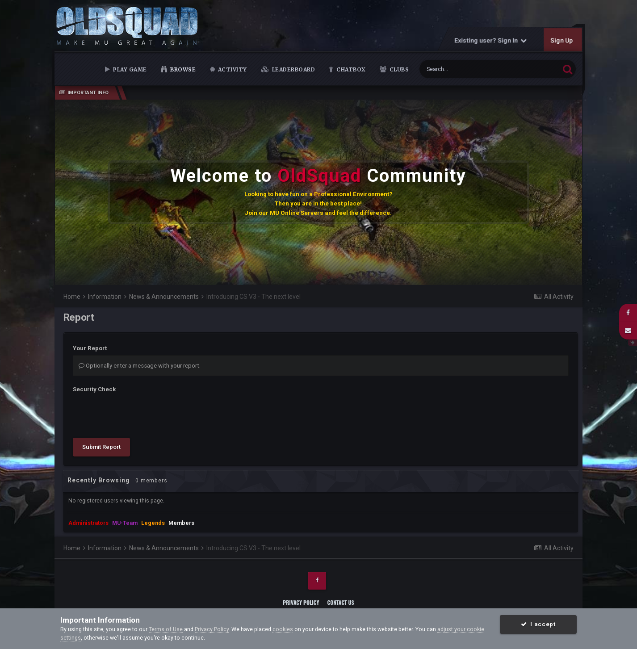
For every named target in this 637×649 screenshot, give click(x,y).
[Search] (467, 69)
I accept (538, 624)
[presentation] (141, 413)
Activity (231, 69)
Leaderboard (292, 69)
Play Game (129, 69)
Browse (182, 69)
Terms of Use (166, 629)
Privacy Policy (301, 602)
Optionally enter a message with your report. (140, 365)
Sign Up (562, 40)
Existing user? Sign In (491, 40)
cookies (282, 629)
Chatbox (350, 69)
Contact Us (340, 602)
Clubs (398, 69)
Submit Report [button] (101, 447)
